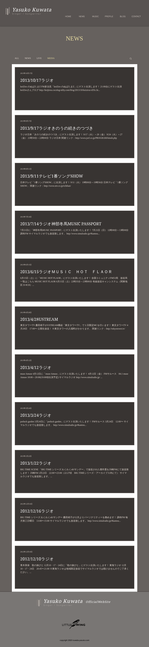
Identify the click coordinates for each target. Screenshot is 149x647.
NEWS (28, 58)
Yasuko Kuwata (63, 601)
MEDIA (50, 58)
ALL (17, 58)
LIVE (39, 58)
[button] (130, 58)
